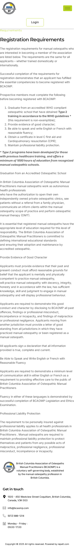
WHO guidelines (58, 116)
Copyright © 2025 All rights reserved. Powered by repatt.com (37, 544)
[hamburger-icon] (67, 8)
